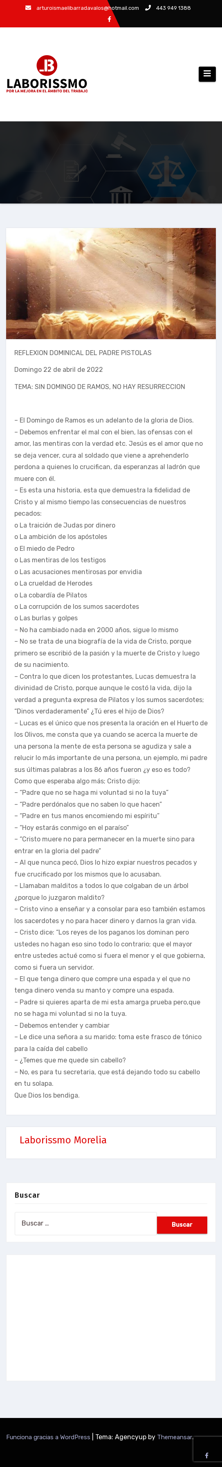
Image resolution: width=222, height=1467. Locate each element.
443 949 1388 (168, 8)
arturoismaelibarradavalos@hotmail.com (82, 8)
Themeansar (174, 1437)
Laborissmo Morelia (63, 1140)
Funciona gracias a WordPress (49, 1437)
